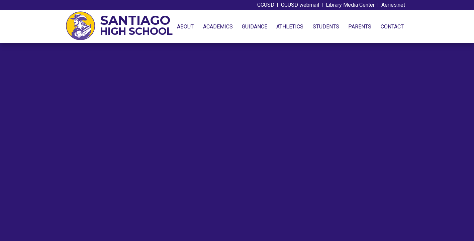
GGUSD (265, 5)
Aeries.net (393, 5)
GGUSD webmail (300, 5)
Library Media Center (350, 5)
